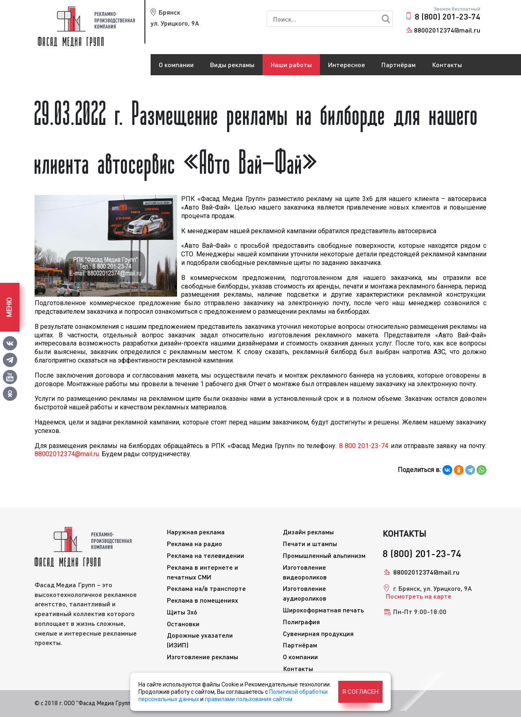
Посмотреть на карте (418, 596)
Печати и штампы (310, 543)
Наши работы (291, 64)
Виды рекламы (232, 64)
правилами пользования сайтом (248, 699)
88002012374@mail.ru (447, 30)
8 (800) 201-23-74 (447, 16)
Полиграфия (301, 621)
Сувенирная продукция (318, 633)
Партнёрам (398, 64)
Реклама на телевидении (205, 555)
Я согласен (360, 691)
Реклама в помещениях (202, 600)
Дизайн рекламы (308, 532)
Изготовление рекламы (202, 656)
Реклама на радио (194, 543)
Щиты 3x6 (182, 612)
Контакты (447, 64)
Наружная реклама (196, 532)
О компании (176, 64)
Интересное (346, 64)
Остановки (183, 623)
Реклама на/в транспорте (206, 588)
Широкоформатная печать (323, 610)
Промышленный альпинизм (324, 555)
